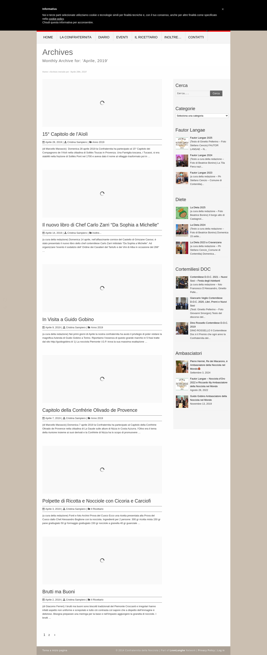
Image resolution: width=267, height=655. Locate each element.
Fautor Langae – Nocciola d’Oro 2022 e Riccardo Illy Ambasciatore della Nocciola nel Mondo (209, 382)
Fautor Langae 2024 (201, 155)
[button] (223, 9)
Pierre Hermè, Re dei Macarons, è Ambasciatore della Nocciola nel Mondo (209, 365)
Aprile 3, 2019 (51, 508)
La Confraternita (76, 37)
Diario (104, 37)
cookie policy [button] (56, 18)
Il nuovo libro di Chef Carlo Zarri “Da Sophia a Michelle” (100, 224)
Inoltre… (172, 37)
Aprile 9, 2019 (51, 327)
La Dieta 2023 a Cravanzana (206, 242)
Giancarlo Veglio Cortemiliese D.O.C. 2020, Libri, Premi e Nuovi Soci (208, 302)
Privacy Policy (206, 650)
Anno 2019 (98, 142)
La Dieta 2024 (197, 224)
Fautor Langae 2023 (201, 172)
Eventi (122, 37)
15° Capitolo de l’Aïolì (65, 134)
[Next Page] (55, 635)
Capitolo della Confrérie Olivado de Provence (89, 410)
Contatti (196, 37)
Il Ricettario (146, 37)
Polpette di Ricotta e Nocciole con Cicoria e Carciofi (96, 500)
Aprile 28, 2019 (52, 142)
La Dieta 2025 (197, 207)
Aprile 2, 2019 (51, 599)
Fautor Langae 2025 (201, 137)
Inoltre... (96, 232)
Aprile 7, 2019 (51, 418)
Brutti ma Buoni (58, 591)
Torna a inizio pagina (54, 650)
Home (48, 37)
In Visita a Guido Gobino (68, 319)
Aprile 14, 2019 (52, 232)
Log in (221, 650)
